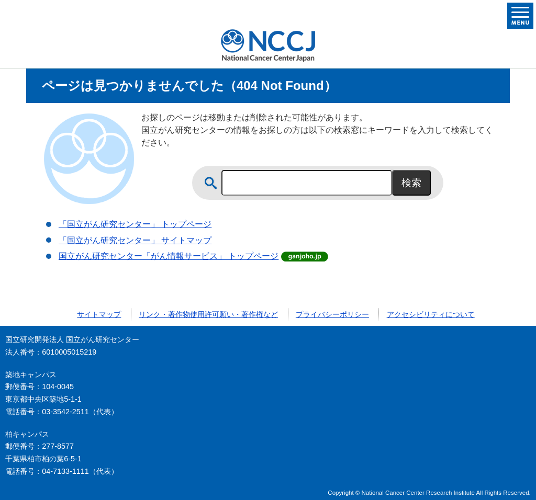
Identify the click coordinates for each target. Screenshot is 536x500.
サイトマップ (99, 314)
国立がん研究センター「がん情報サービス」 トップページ (168, 256)
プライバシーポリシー (332, 314)
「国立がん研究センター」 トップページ (135, 224)
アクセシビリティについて (431, 314)
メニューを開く (520, 16)
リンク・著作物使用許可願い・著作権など (208, 314)
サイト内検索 (211, 183)
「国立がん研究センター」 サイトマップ (135, 240)
